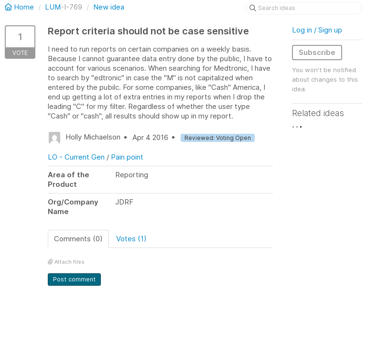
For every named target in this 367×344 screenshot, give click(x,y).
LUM (53, 6)
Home (20, 6)
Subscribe (317, 52)
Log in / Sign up (317, 29)
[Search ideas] (304, 8)
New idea (108, 6)
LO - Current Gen (76, 156)
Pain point (127, 156)
